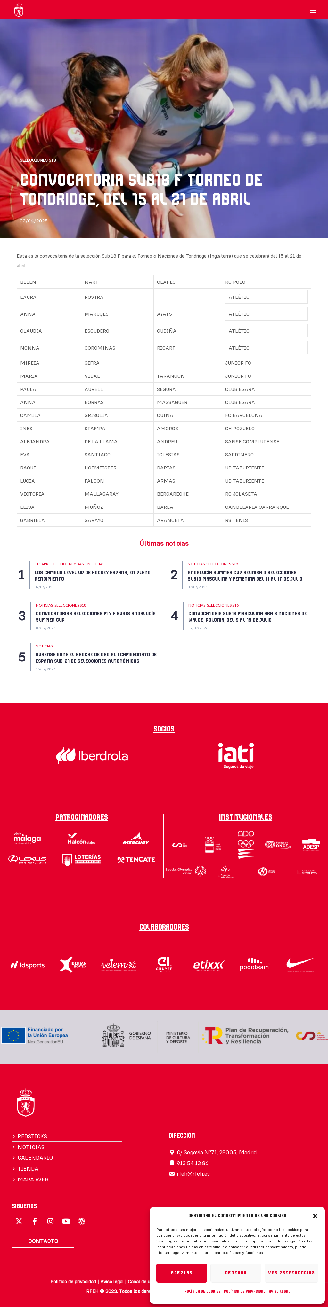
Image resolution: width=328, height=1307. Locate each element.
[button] (315, 1216)
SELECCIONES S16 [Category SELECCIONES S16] (223, 605)
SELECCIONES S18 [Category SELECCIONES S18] (222, 563)
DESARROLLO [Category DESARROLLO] (47, 563)
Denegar (236, 1273)
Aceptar (182, 1273)
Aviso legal (279, 1291)
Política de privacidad (245, 1291)
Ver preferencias (291, 1273)
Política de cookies (202, 1291)
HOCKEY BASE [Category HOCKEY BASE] (73, 563)
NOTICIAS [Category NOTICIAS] (95, 563)
